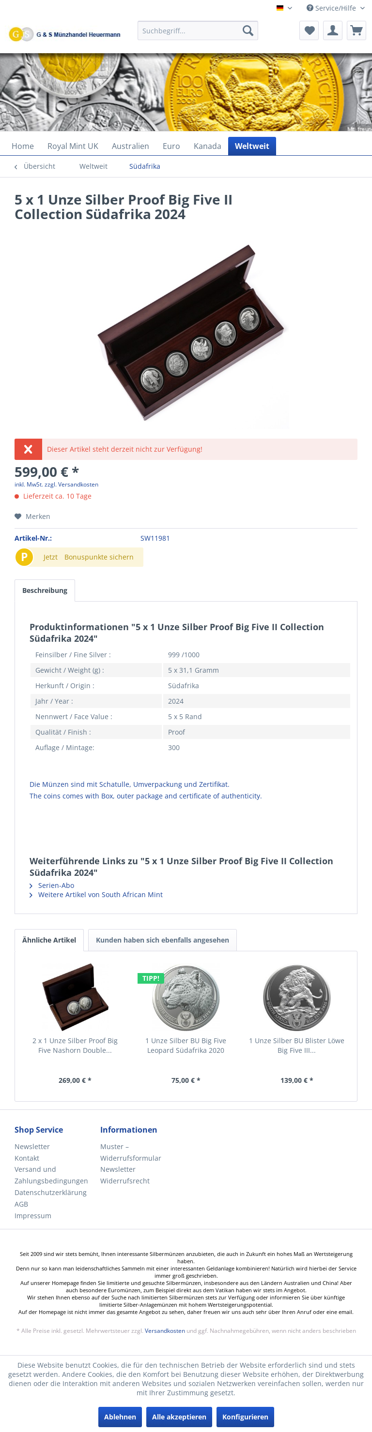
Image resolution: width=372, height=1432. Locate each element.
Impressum (33, 1215)
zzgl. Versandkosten (71, 484)
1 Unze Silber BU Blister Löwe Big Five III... (296, 1045)
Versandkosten (165, 1331)
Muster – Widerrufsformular (130, 1152)
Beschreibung (44, 590)
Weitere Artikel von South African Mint (96, 894)
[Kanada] (207, 146)
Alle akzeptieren (179, 1416)
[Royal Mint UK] (73, 146)
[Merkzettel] (309, 30)
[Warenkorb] (356, 30)
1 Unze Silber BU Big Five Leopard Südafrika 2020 (185, 1045)
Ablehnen (120, 1416)
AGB (21, 1204)
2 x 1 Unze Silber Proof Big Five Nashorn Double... (75, 1045)
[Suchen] (248, 30)
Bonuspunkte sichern (99, 556)
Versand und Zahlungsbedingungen (51, 1175)
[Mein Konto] (332, 30)
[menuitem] (198, 35)
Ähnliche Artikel (49, 940)
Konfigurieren (245, 1416)
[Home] (23, 146)
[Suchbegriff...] (198, 30)
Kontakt (27, 1158)
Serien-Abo (52, 885)
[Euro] (171, 146)
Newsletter (32, 1146)
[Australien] (130, 146)
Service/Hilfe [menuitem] (332, 8)
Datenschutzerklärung (51, 1192)
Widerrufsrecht (125, 1180)
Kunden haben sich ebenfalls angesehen (162, 940)
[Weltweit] (252, 146)
